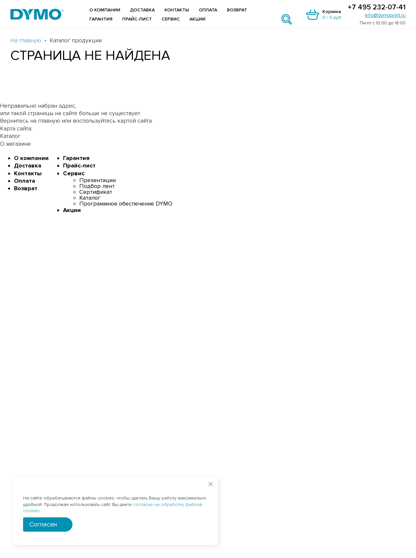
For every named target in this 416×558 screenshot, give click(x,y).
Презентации (97, 180)
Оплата (208, 10)
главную (49, 120)
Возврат (237, 10)
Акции (197, 19)
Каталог (89, 197)
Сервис (171, 19)
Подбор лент (97, 186)
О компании (104, 10)
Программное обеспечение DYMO (125, 203)
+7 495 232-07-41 (377, 7)
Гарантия (100, 19)
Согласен (43, 524)
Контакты (176, 10)
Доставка (142, 10)
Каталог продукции (76, 40)
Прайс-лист (137, 19)
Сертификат (95, 191)
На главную (25, 40)
